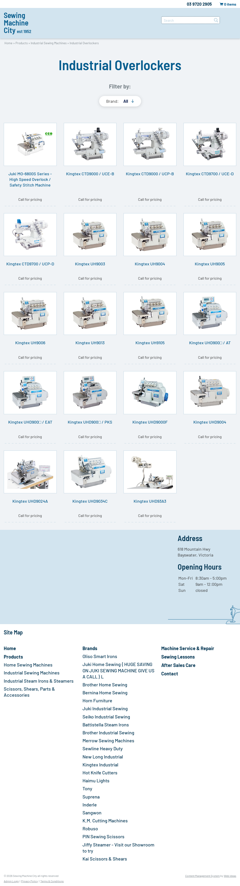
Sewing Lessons (178, 656)
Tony (87, 788)
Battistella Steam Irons (105, 724)
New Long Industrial (102, 756)
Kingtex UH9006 (30, 342)
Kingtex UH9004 (150, 263)
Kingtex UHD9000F (150, 422)
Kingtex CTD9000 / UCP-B (150, 173)
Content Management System (202, 875)
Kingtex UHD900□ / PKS (90, 422)
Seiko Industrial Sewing (106, 716)
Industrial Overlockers (84, 43)
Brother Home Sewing (104, 684)
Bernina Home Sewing (105, 692)
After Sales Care (178, 665)
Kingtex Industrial (100, 764)
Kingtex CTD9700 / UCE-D (210, 173)
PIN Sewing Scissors (103, 836)
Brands (89, 648)
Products (21, 43)
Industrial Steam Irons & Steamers (39, 681)
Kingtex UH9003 (90, 263)
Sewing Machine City (17, 22)
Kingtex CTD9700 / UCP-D (30, 263)
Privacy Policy (29, 881)
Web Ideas (230, 875)
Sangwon (91, 812)
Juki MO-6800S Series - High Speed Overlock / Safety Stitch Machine (30, 179)
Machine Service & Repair (187, 648)
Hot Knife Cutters (99, 772)
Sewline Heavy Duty (102, 748)
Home (8, 43)
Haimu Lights (95, 780)
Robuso (90, 828)
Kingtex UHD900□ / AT (210, 342)
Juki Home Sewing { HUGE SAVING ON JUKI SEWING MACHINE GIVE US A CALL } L (118, 670)
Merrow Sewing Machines (108, 740)
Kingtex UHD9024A (30, 501)
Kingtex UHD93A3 (150, 501)
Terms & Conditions (52, 881)
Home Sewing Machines (28, 664)
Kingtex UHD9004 (209, 422)
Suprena (91, 796)
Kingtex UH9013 (90, 342)
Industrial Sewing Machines (49, 43)
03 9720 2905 (199, 4)
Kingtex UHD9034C (90, 501)
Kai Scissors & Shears (104, 858)
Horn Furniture (97, 700)
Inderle (89, 804)
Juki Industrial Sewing (105, 708)
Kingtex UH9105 (150, 342)
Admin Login (11, 881)
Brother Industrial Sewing (108, 732)
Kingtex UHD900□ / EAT (30, 422)
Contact (169, 673)
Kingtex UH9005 (210, 263)
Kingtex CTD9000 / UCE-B (90, 173)
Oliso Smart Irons (99, 656)
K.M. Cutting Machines (105, 820)
